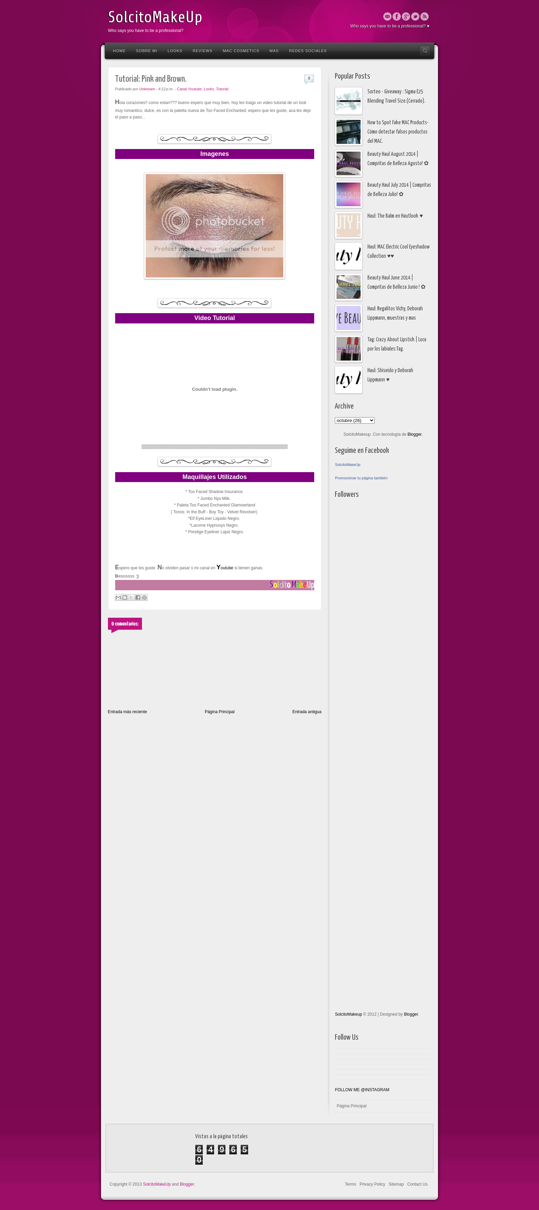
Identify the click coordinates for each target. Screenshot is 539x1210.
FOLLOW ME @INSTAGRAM (362, 1089)
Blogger (414, 434)
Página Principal (220, 711)
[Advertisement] (362, 686)
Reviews (203, 51)
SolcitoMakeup (348, 1014)
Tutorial (222, 89)
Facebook (397, 16)
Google (406, 16)
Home (119, 51)
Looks (175, 51)
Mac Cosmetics (241, 51)
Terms (350, 1184)
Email (387, 16)
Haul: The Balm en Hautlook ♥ (395, 216)
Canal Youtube (189, 89)
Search (425, 51)
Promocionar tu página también (361, 478)
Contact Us (417, 1184)
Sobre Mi (146, 51)
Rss (424, 16)
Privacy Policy (372, 1184)
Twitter (415, 16)
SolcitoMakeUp (155, 17)
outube (224, 568)
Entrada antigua (306, 711)
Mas (274, 51)
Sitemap (396, 1184)
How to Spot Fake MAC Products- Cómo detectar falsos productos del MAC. (398, 132)
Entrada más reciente (127, 711)
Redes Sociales (308, 51)
